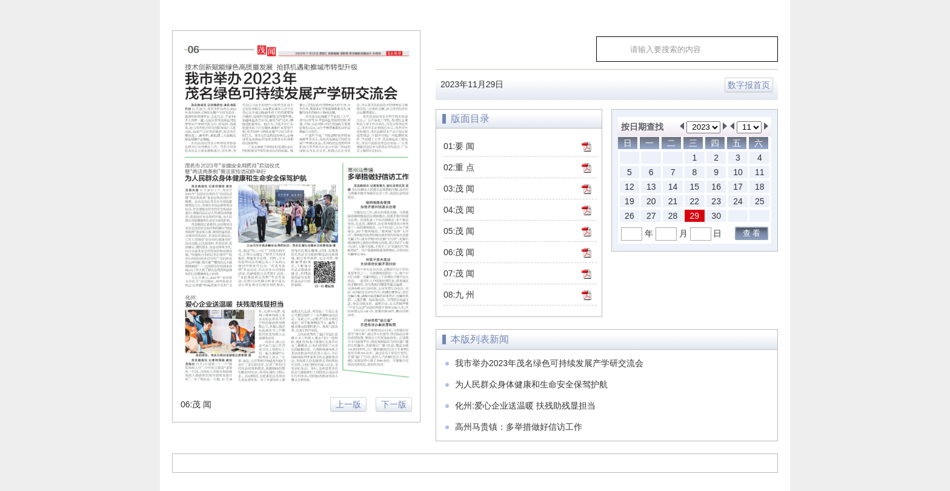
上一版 (348, 404)
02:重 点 (458, 167)
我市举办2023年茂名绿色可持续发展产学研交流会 (549, 363)
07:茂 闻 (458, 273)
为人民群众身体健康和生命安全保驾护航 (531, 384)
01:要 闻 (458, 146)
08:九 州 (458, 294)
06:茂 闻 (458, 252)
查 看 (752, 233)
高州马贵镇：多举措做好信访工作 (518, 427)
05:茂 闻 (458, 231)
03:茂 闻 (458, 188)
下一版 (394, 404)
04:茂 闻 (458, 210)
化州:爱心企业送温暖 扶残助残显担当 (525, 405)
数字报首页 (749, 85)
